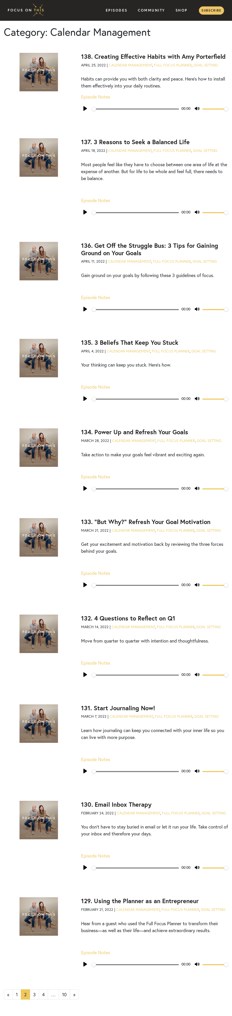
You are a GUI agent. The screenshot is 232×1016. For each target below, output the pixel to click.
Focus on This (27, 10)
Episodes (117, 10)
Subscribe (211, 10)
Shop (182, 10)
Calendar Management (130, 65)
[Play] (85, 108)
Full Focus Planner (173, 65)
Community (151, 10)
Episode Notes (95, 97)
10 (64, 994)
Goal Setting (206, 65)
